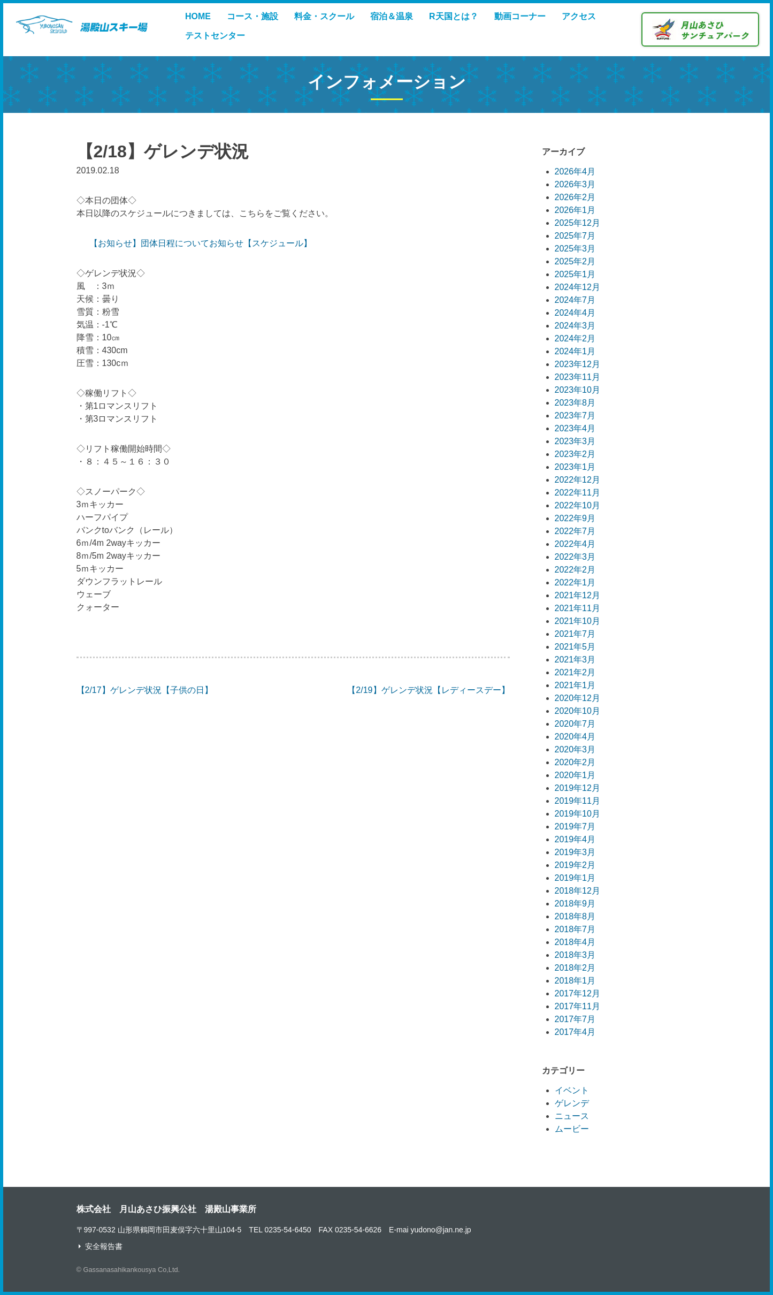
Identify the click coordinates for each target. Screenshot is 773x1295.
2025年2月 (575, 261)
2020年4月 (575, 736)
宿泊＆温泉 (391, 16)
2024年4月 (575, 312)
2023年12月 (577, 364)
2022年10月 (577, 505)
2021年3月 (575, 659)
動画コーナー (520, 16)
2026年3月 (575, 184)
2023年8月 (575, 402)
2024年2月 (575, 338)
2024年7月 (575, 299)
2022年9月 (575, 518)
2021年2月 (575, 672)
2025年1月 (575, 274)
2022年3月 (575, 556)
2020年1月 (575, 775)
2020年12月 (577, 698)
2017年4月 (575, 1032)
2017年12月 (577, 993)
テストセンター (215, 35)
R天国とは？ (453, 16)
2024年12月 (577, 287)
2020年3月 (575, 749)
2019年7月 (575, 826)
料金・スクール (324, 16)
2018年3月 (575, 954)
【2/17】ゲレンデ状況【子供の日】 (144, 690)
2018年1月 (575, 980)
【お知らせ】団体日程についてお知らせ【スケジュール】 (200, 243)
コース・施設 (252, 16)
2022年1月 (575, 582)
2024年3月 (575, 325)
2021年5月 (575, 646)
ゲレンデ (572, 1103)
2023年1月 (575, 466)
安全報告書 (104, 1246)
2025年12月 (577, 222)
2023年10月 (577, 389)
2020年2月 (575, 762)
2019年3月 (575, 852)
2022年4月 (575, 544)
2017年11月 (577, 1006)
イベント (572, 1090)
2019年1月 (575, 877)
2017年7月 (575, 1019)
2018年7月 (575, 929)
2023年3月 (575, 441)
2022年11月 (577, 492)
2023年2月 (575, 454)
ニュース (572, 1116)
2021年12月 (577, 595)
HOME (198, 16)
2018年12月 (577, 890)
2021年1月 (575, 685)
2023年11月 (577, 377)
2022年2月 (575, 569)
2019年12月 (577, 788)
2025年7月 (575, 235)
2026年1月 (575, 210)
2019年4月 (575, 839)
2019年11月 (577, 800)
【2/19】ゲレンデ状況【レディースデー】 (428, 690)
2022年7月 (575, 531)
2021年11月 (577, 608)
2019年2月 (575, 865)
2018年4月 (575, 942)
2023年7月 (575, 415)
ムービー (572, 1128)
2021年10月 (577, 621)
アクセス (579, 16)
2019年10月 (577, 813)
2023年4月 (575, 428)
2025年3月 (575, 248)
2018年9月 (575, 903)
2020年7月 (575, 723)
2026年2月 (575, 197)
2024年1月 (575, 351)
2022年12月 (577, 479)
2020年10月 (577, 710)
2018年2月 (575, 967)
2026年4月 (575, 171)
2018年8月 (575, 916)
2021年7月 (575, 633)
